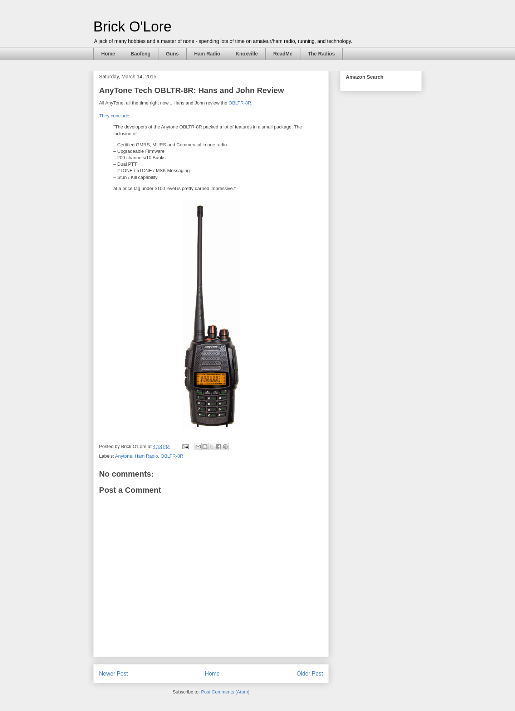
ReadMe (283, 54)
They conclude (114, 115)
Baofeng (141, 54)
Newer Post (113, 674)
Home (108, 54)
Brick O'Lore (132, 26)
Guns (172, 54)
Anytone (123, 456)
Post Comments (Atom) (225, 692)
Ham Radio (207, 54)
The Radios (321, 54)
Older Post (309, 674)
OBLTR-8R (240, 103)
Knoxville (247, 54)
